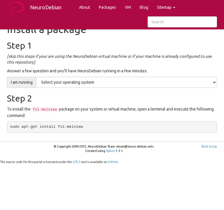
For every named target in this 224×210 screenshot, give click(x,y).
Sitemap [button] (166, 7)
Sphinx (110, 151)
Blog (144, 7)
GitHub (113, 162)
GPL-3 (76, 162)
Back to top (209, 146)
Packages (107, 7)
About (84, 7)
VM (128, 7)
